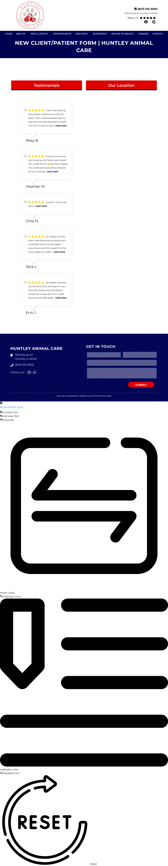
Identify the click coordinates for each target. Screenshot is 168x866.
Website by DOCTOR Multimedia (95, 396)
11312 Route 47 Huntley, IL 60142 (141, 13)
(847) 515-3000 (148, 8)
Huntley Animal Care (36, 348)
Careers (143, 33)
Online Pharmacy (122, 33)
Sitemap (61, 396)
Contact (157, 33)
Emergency (100, 33)
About (20, 33)
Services (80, 33)
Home (8, 33)
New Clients (39, 33)
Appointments (62, 33)
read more (61, 125)
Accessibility (72, 396)
